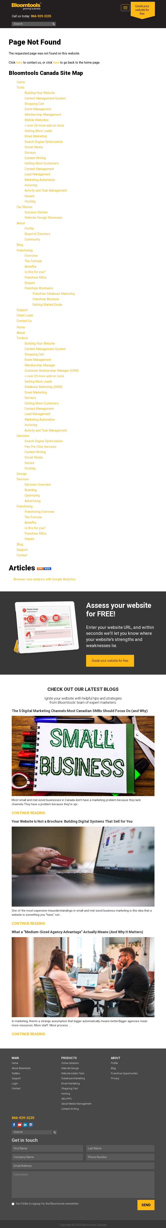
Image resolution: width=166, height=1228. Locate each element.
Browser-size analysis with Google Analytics (44, 579)
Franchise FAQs (35, 277)
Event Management (38, 109)
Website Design (70, 1068)
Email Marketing (36, 136)
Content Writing (35, 158)
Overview (31, 256)
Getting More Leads (38, 131)
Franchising (25, 250)
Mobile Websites (37, 120)
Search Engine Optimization (44, 142)
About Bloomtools (21, 1068)
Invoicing (31, 185)
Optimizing (32, 495)
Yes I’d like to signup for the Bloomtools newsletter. (45, 1203)
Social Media (34, 147)
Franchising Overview (39, 512)
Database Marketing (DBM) (43, 387)
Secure (29, 196)
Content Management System (45, 98)
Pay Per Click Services (40, 447)
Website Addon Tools (72, 1073)
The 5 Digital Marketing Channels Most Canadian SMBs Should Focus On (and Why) (80, 711)
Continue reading (28, 813)
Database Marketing (73, 1078)
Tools (20, 87)
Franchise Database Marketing (54, 294)
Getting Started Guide (47, 305)
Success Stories (36, 212)
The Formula (33, 261)
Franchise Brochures (39, 288)
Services (23, 436)
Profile (29, 228)
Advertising (32, 501)
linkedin (25, 1124)
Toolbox (22, 338)
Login (15, 1083)
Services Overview (38, 484)
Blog (20, 245)
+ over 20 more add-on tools (44, 125)
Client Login (25, 315)
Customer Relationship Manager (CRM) (52, 370)
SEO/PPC (66, 1098)
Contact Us (24, 321)
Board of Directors (37, 234)
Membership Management (43, 114)
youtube (19, 1124)
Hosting (30, 201)
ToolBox (16, 1073)
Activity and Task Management (46, 190)
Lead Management (37, 174)
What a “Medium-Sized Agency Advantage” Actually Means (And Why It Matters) (77, 932)
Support (22, 310)
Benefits (30, 266)
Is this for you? (35, 272)
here (19, 62)
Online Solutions (70, 1063)
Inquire (29, 539)
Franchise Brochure (46, 299)
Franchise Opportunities (124, 1073)
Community (32, 239)
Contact (22, 555)
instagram (30, 1124)
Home (21, 82)
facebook (14, 1124)
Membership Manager (40, 365)
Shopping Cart (34, 104)
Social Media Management (76, 1103)
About (21, 223)
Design (22, 474)
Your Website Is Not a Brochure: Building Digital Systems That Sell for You (72, 821)
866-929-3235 (40, 16)
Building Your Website (40, 93)
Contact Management (39, 169)
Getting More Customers (42, 163)
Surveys (30, 153)
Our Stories (24, 207)
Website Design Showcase (43, 218)
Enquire (30, 283)
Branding (31, 490)
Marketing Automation (40, 180)
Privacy (115, 1078)
